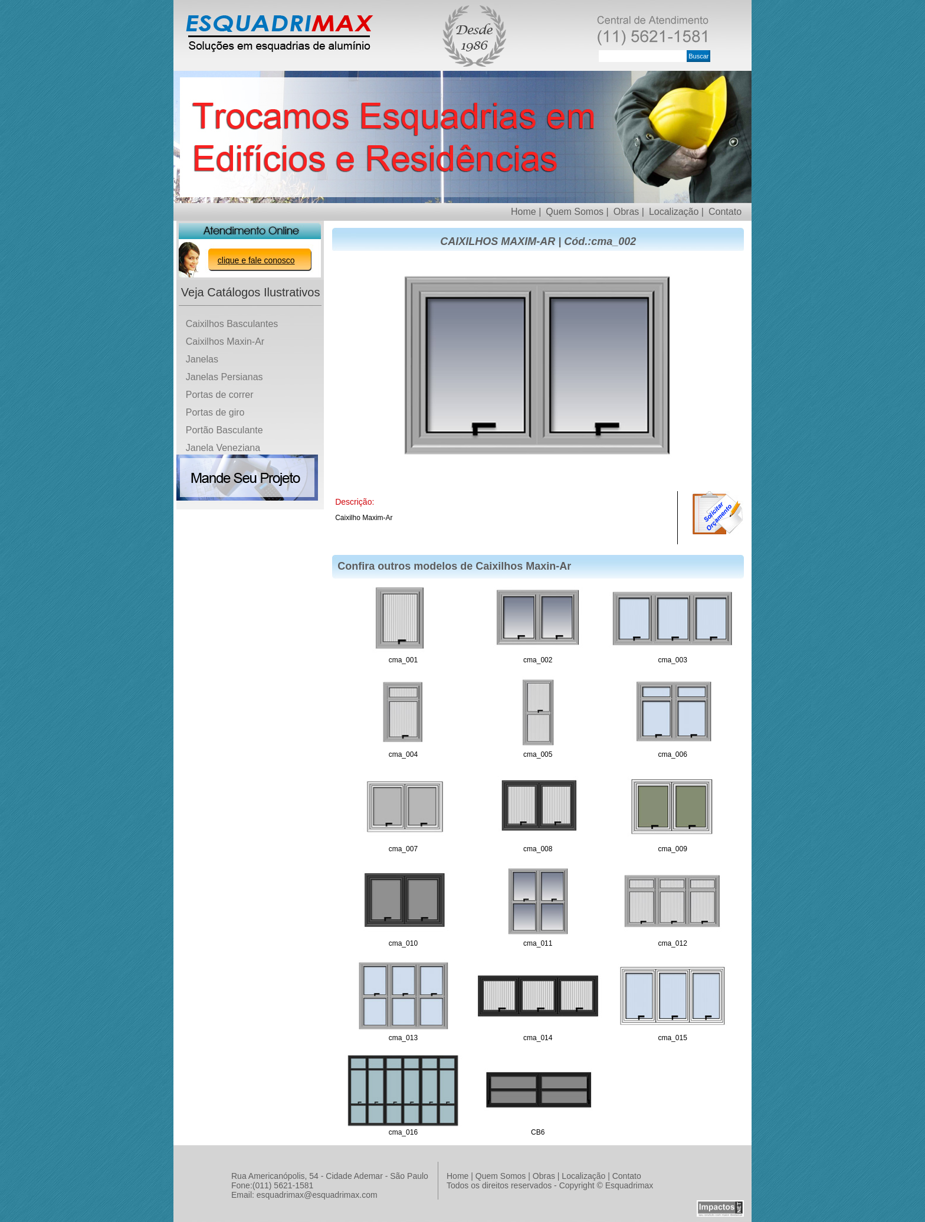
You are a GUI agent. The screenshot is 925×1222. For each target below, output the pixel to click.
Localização (583, 1176)
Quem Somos (500, 1176)
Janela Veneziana (223, 448)
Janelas (202, 359)
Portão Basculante (224, 430)
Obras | (629, 212)
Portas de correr (220, 395)
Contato (725, 212)
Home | (526, 212)
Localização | (676, 212)
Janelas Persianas (224, 377)
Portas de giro (215, 412)
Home (457, 1176)
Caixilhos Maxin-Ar (225, 341)
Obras (544, 1176)
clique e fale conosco (256, 260)
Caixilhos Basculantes (232, 324)
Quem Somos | (577, 212)
